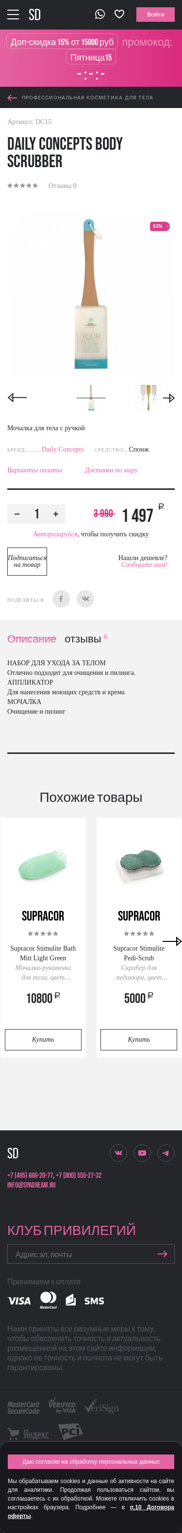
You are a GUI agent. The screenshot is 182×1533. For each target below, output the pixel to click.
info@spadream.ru (31, 1185)
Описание (31, 639)
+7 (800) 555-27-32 (78, 1175)
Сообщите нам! (144, 564)
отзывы (86, 639)
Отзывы (63, 185)
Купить (43, 1039)
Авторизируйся (55, 534)
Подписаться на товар (27, 561)
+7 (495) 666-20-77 (30, 1175)
